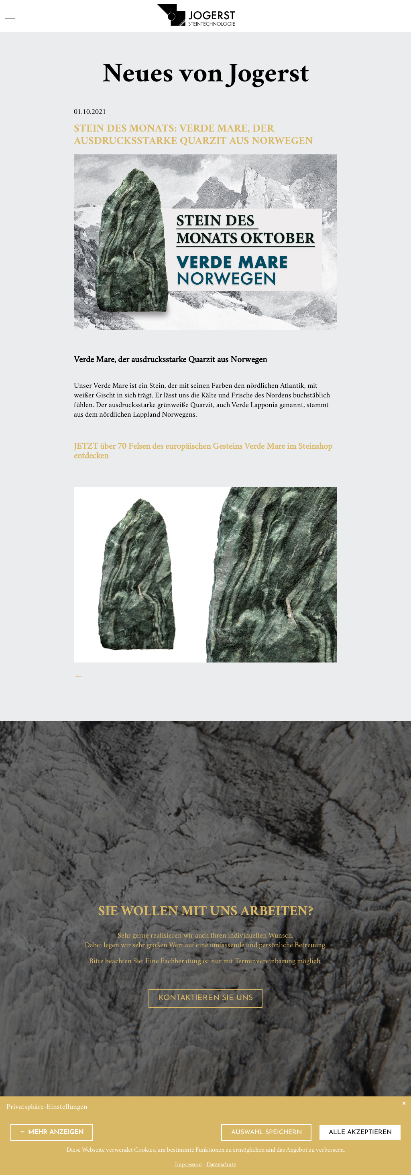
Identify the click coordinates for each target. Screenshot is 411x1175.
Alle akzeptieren (360, 1132)
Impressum (188, 1165)
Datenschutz (221, 1165)
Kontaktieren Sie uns (206, 998)
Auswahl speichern (266, 1132)
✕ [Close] (404, 1103)
